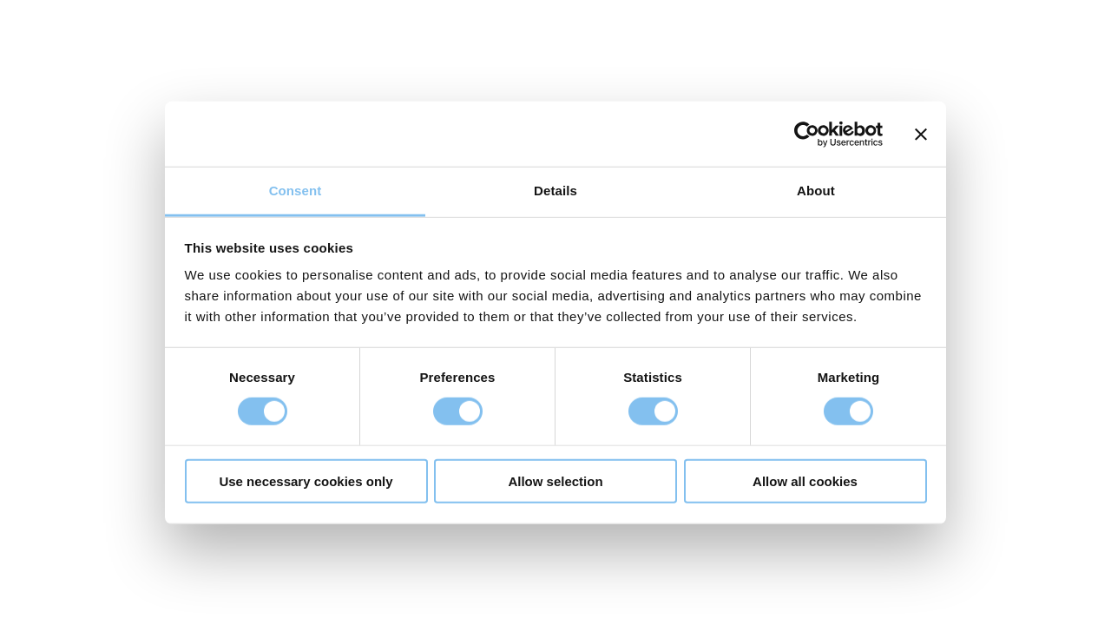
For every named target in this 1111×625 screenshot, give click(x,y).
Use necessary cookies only (305, 481)
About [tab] (816, 190)
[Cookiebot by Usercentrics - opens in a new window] (807, 134)
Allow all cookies (805, 481)
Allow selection (555, 481)
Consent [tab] (295, 190)
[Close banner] (921, 134)
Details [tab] (555, 190)
